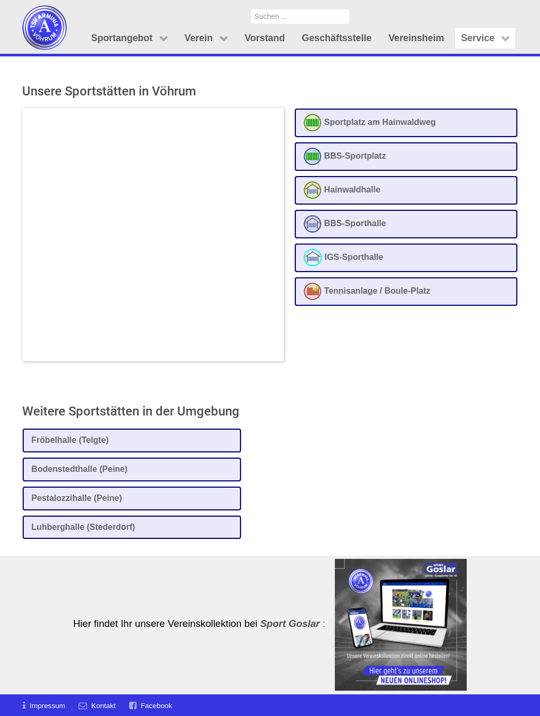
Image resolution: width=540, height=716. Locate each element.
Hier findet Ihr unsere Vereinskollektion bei (196, 623)
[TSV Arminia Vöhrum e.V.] (44, 14)
